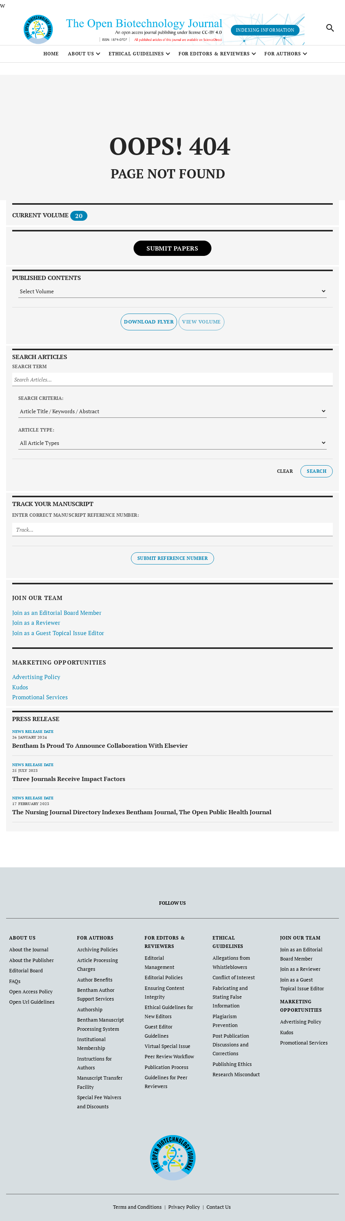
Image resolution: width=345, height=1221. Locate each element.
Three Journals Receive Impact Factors (68, 783)
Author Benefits (93, 982)
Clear (285, 476)
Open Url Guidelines (30, 1004)
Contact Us (216, 1202)
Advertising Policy (36, 682)
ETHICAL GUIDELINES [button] (136, 58)
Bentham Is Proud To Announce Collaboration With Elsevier (100, 750)
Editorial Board (25, 974)
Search (316, 476)
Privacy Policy (183, 1202)
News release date (32, 736)
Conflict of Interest (232, 981)
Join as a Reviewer (36, 627)
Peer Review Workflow (167, 1039)
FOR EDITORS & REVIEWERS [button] (214, 58)
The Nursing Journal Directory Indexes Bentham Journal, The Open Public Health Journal (141, 816)
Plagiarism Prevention (235, 1009)
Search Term (29, 371)
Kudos (20, 691)
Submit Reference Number (172, 563)
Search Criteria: (41, 403)
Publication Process (165, 1049)
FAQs (14, 984)
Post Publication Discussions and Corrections (230, 1027)
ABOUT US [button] (81, 58)
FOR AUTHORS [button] (282, 58)
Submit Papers (172, 253)
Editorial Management (167, 962)
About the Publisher (29, 964)
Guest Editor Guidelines (169, 1019)
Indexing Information (265, 32)
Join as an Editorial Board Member (57, 617)
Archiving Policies (96, 954)
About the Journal (27, 954)
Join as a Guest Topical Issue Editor (58, 637)
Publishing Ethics (230, 1046)
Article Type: (36, 434)
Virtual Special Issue (166, 1029)
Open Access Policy (29, 994)
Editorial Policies (163, 972)
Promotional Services (40, 702)
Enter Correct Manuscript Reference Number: (75, 520)
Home (51, 58)
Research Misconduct (234, 1056)
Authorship (88, 1011)
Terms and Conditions (139, 1202)
